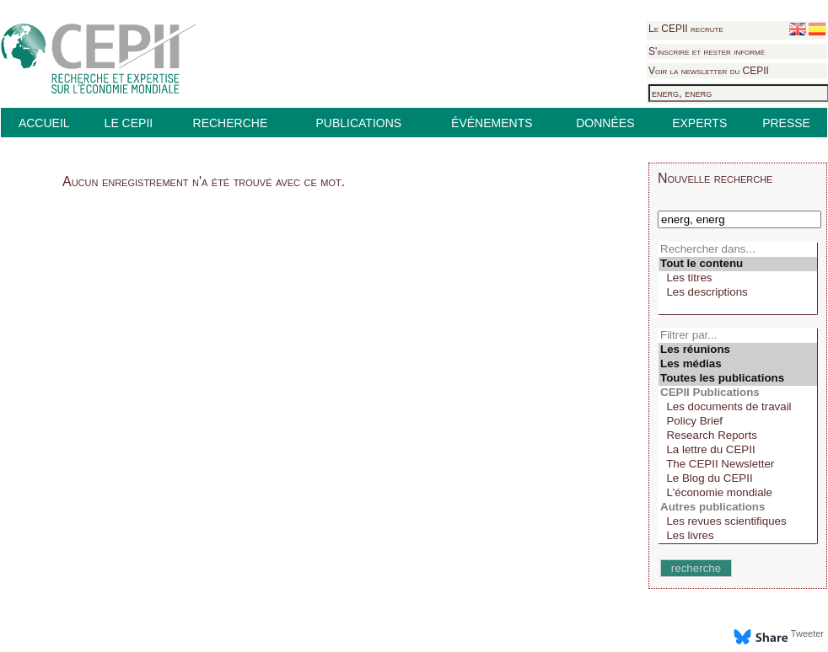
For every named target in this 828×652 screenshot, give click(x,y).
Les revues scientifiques (738, 522)
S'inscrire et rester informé (706, 51)
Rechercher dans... (738, 250)
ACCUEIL (44, 123)
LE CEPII (129, 123)
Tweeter (807, 633)
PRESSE (786, 123)
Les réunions (738, 350)
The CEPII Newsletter (738, 464)
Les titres (738, 278)
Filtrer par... (738, 336)
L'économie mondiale (738, 493)
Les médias (738, 364)
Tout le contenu (738, 264)
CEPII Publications (738, 393)
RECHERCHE (230, 123)
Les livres (738, 536)
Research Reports (738, 436)
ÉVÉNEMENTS (491, 123)
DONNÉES (605, 123)
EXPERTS (699, 123)
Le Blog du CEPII (738, 479)
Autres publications (738, 507)
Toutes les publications (738, 378)
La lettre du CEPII (738, 450)
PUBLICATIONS (358, 123)
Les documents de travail (738, 407)
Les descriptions (738, 293)
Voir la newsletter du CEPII (708, 71)
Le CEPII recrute (685, 29)
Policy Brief (738, 421)
